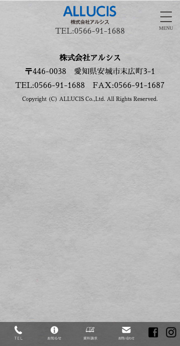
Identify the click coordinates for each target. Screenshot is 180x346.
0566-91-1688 (99, 31)
